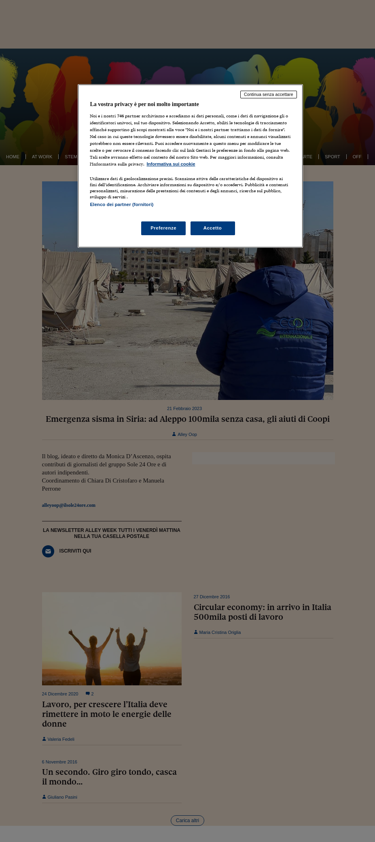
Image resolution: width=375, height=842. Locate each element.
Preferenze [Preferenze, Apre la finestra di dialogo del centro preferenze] (163, 227)
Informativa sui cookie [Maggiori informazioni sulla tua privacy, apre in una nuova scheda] (170, 164)
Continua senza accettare (268, 94)
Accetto (212, 227)
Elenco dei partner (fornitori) (121, 204)
